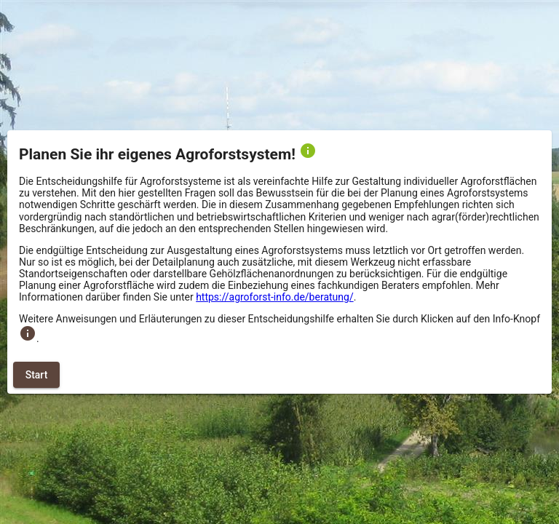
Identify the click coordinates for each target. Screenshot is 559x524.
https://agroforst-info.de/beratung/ (275, 297)
